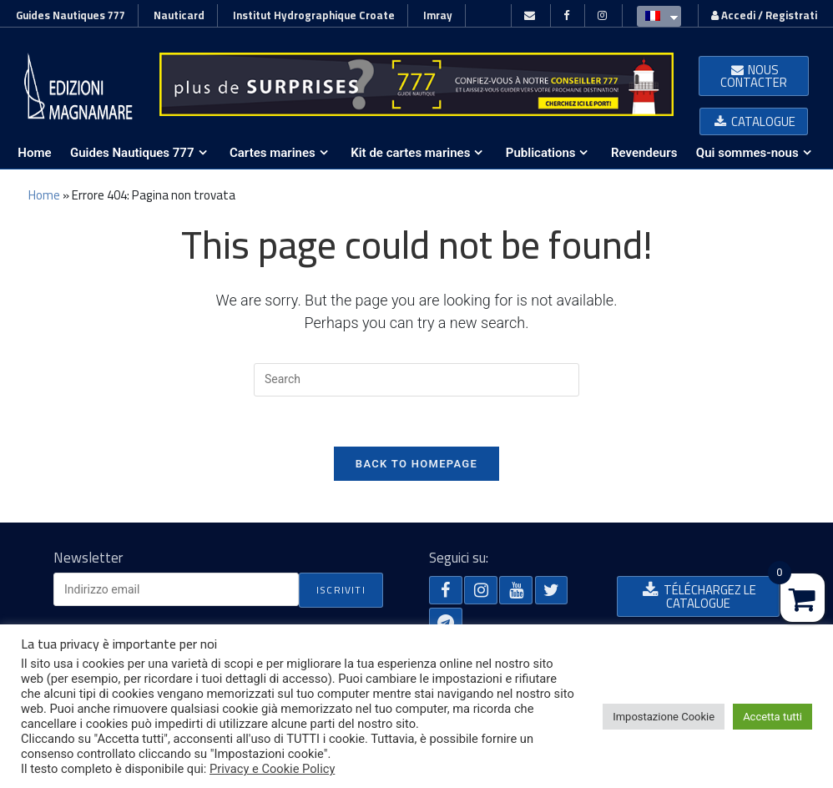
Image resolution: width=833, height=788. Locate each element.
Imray (437, 15)
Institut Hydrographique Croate (314, 15)
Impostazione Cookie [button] (663, 716)
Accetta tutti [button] (772, 716)
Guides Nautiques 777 (70, 15)
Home (44, 195)
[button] (754, 76)
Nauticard (179, 15)
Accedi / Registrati (764, 15)
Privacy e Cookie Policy (272, 768)
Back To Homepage (416, 463)
